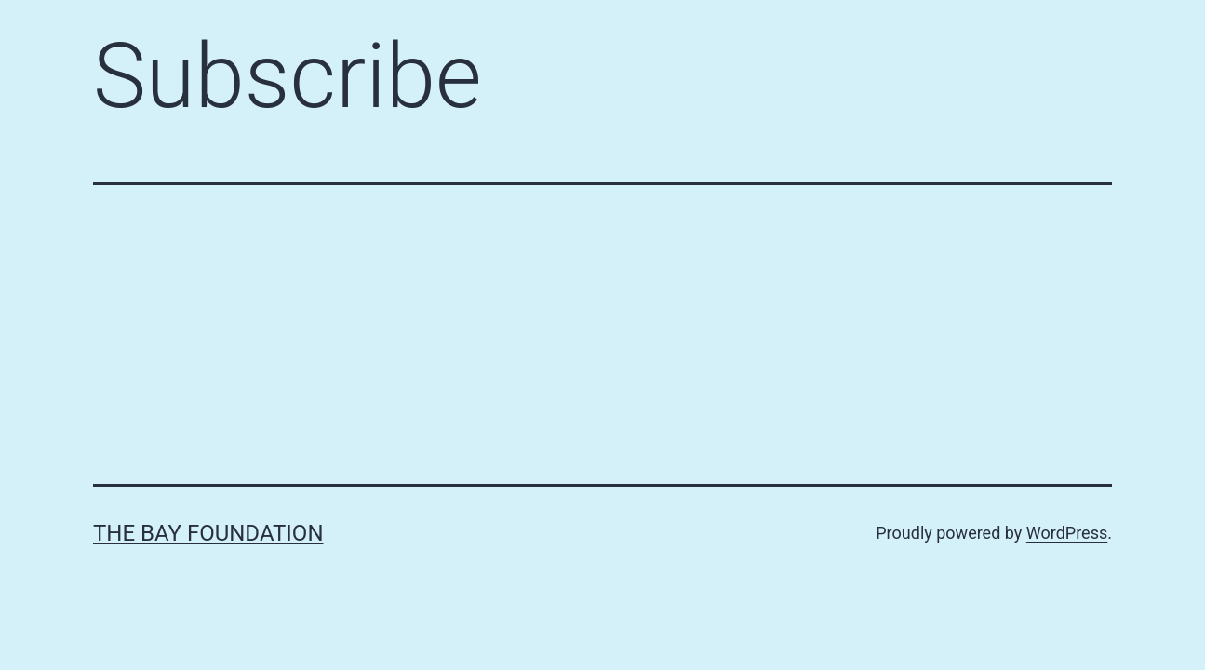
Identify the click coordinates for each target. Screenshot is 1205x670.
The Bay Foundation (208, 533)
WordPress (1066, 533)
